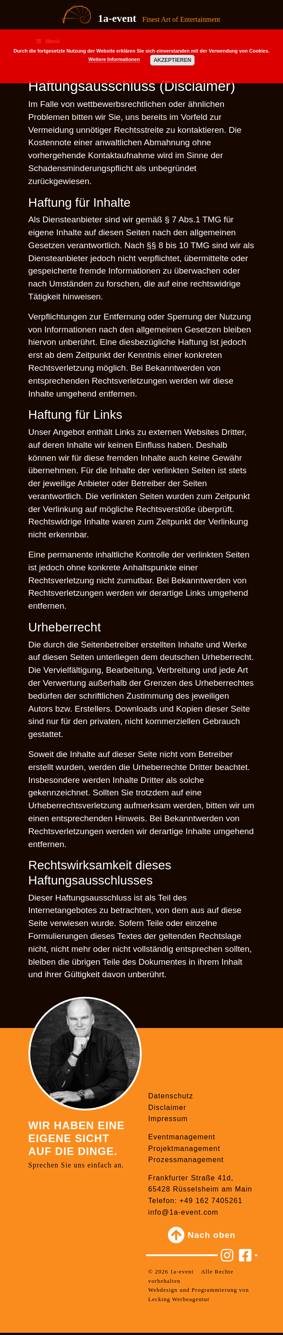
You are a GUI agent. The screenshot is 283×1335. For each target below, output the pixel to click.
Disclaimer (167, 1107)
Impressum (168, 1118)
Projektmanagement (184, 1148)
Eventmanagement (181, 1137)
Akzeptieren (172, 60)
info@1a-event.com (183, 1212)
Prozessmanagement (186, 1159)
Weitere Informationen (114, 59)
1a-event (117, 18)
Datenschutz (170, 1096)
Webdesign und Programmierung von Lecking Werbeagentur (198, 1294)
